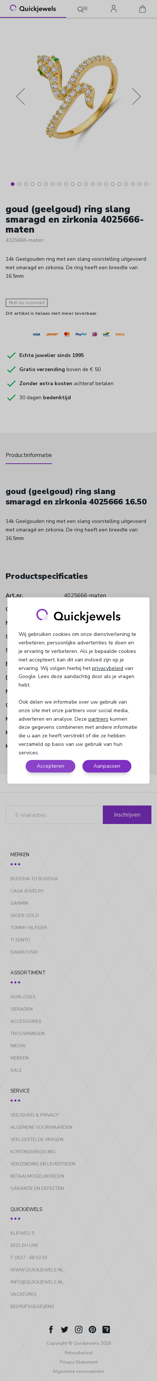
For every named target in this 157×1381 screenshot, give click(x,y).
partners (98, 719)
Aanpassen (107, 766)
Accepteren (50, 766)
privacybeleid (107, 668)
